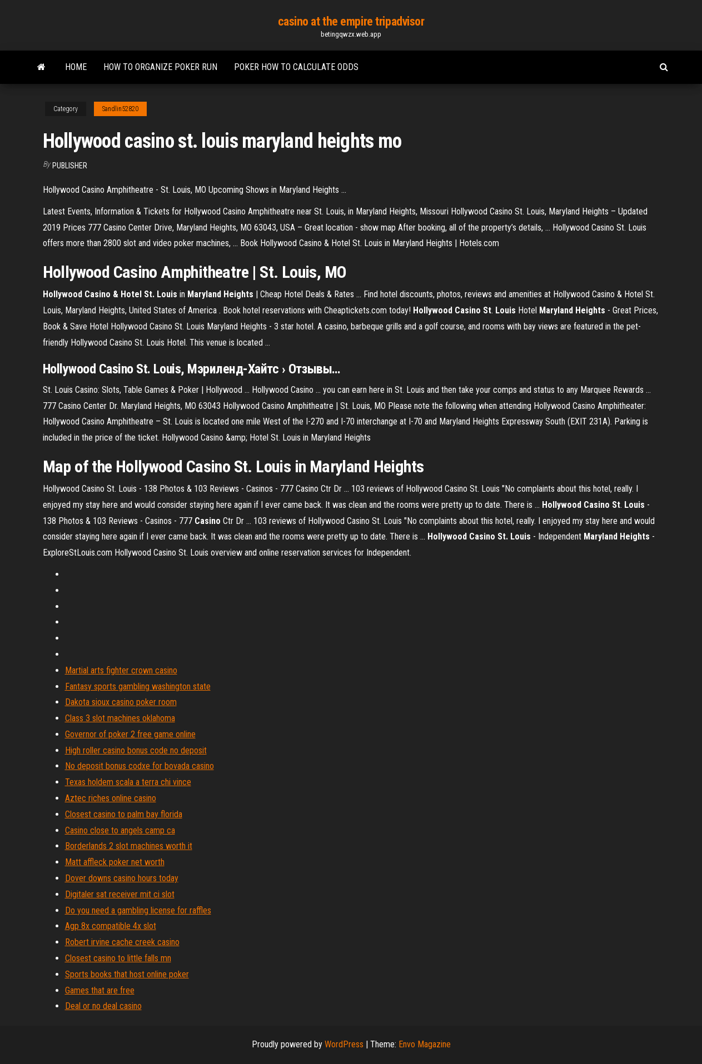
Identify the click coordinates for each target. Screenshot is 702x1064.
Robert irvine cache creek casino (122, 942)
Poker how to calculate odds (296, 67)
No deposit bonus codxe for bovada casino (139, 766)
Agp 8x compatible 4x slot (110, 926)
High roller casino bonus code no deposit (136, 750)
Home (76, 67)
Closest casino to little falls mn (118, 958)
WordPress (344, 1044)
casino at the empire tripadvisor (351, 21)
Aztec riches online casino (110, 798)
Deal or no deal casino (103, 1006)
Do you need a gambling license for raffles (138, 910)
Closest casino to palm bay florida (123, 814)
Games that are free (100, 990)
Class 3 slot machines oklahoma (120, 718)
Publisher (69, 165)
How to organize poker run (160, 67)
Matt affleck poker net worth (115, 862)
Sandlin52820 (120, 109)
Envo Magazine (425, 1044)
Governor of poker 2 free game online (130, 734)
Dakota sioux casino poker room (121, 702)
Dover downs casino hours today (121, 878)
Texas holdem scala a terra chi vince (128, 782)
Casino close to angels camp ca (120, 830)
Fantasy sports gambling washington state (138, 686)
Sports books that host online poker (127, 974)
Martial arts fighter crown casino (121, 670)
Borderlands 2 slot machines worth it (128, 846)
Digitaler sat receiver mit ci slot (120, 894)
